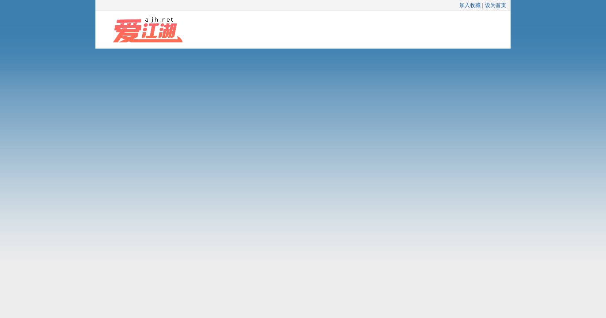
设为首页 (495, 5)
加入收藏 (470, 5)
